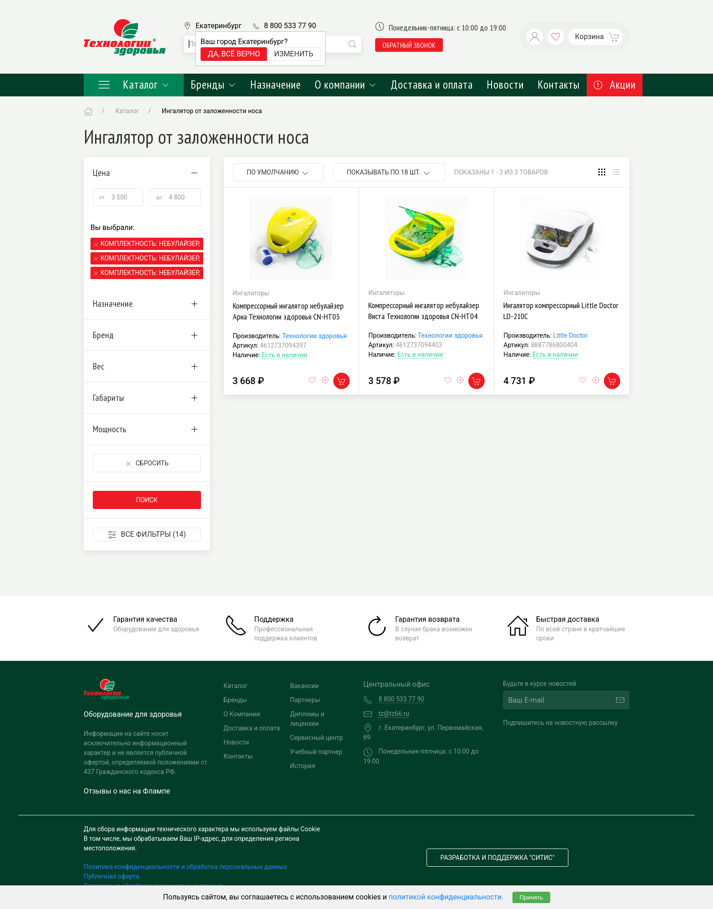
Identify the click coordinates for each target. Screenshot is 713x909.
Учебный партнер (316, 751)
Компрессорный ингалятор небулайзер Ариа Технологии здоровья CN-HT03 (288, 311)
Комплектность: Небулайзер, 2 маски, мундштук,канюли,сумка (150, 258)
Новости (505, 84)
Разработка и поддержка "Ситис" (498, 857)
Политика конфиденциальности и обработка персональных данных (185, 866)
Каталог (133, 84)
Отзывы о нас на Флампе (127, 791)
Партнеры (305, 700)
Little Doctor (570, 335)
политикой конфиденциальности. (446, 897)
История (302, 765)
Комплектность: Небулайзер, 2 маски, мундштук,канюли (150, 272)
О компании (346, 84)
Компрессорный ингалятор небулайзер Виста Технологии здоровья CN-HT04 (423, 310)
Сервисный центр (316, 737)
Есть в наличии (284, 355)
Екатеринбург (218, 25)
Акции (614, 84)
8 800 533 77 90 (290, 25)
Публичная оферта (111, 876)
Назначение (275, 84)
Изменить (293, 54)
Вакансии (304, 685)
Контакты (558, 84)
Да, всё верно (234, 54)
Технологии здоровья (314, 336)
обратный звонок (409, 45)
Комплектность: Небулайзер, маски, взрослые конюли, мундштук (150, 243)
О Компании (242, 714)
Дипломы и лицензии (307, 718)
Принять (531, 897)
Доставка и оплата (432, 84)
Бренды (213, 84)
